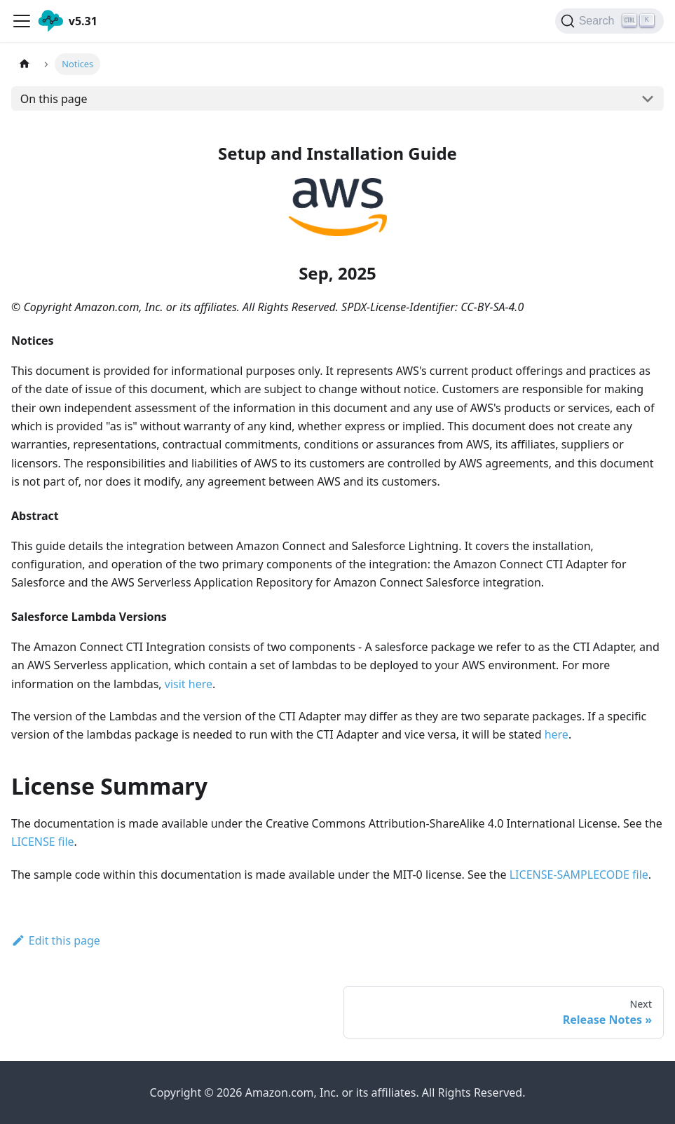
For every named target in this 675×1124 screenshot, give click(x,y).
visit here (188, 684)
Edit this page (55, 940)
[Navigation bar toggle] (21, 21)
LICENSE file (42, 841)
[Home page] (24, 64)
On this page (54, 99)
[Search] (609, 21)
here (556, 734)
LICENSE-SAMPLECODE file (579, 874)
